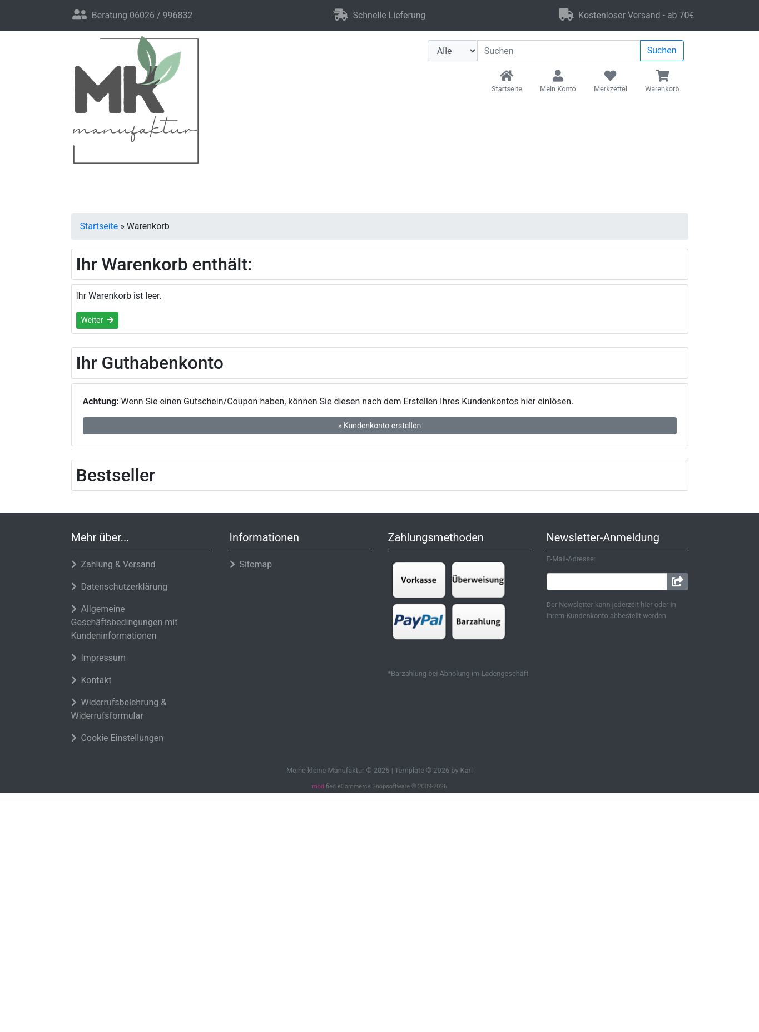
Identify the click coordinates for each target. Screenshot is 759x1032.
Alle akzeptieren (609, 895)
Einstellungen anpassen (609, 950)
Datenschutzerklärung (564, 980)
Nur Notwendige (608, 924)
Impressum (637, 980)
